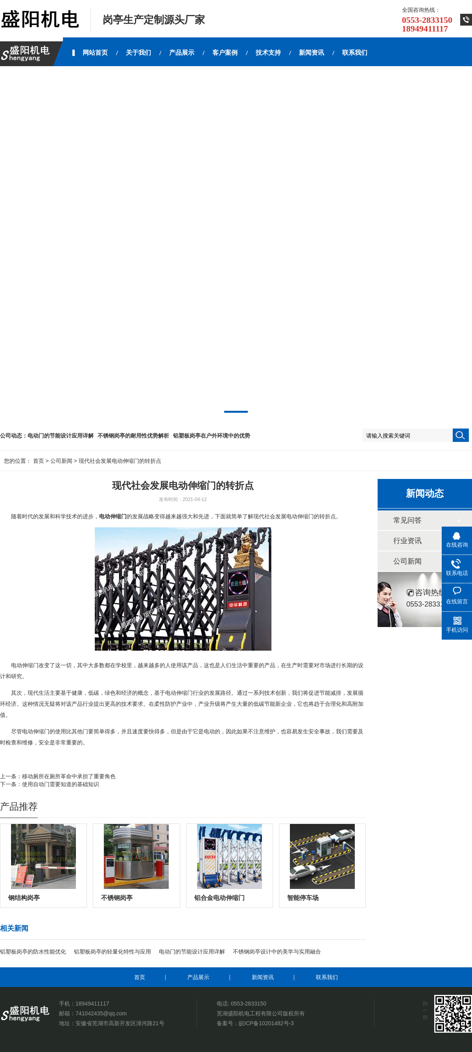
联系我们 (327, 977)
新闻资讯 (263, 977)
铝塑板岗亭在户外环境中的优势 (211, 435)
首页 (38, 461)
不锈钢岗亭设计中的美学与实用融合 (277, 951)
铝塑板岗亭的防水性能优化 (33, 951)
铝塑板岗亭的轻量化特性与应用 (112, 951)
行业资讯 (407, 541)
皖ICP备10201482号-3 (266, 1023)
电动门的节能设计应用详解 (61, 435)
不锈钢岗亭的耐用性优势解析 (133, 435)
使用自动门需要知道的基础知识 (60, 784)
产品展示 (198, 977)
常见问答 (407, 520)
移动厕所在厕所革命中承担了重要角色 (69, 776)
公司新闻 (61, 461)
